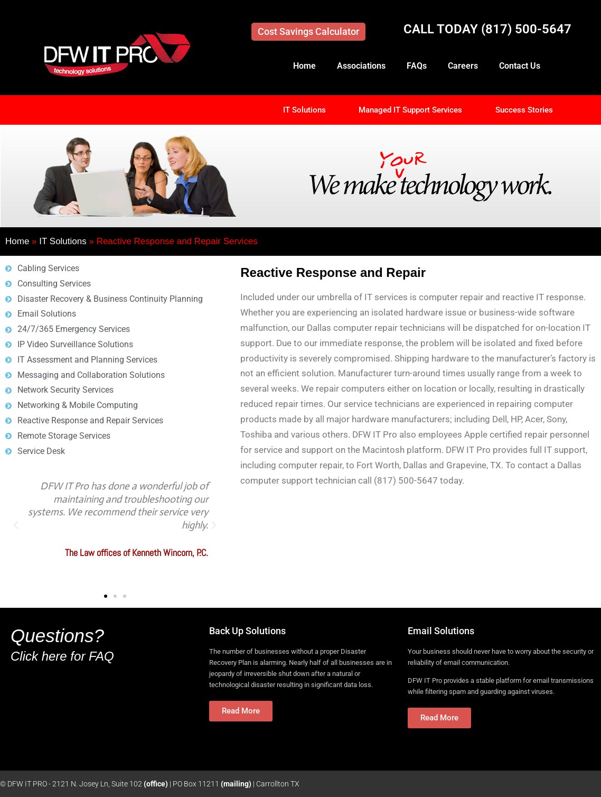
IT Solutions (304, 110)
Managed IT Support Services (410, 110)
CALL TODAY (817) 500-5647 (487, 29)
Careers (463, 66)
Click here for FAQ (62, 656)
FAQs (417, 66)
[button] (16, 525)
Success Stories (524, 110)
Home (304, 66)
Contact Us (519, 66)
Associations (361, 66)
